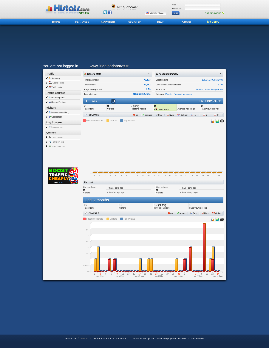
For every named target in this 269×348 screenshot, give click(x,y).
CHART (186, 21)
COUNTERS (108, 21)
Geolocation (56, 117)
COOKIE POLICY (122, 338)
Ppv (159, 115)
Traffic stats (56, 87)
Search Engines (58, 102)
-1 (193, 115)
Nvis (170, 115)
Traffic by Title (57, 142)
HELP (160, 21)
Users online (58, 83)
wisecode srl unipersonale (191, 338)
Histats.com (71, 338)
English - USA (155, 13)
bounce (147, 115)
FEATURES (82, 21)
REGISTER (134, 21)
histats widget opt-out (143, 338)
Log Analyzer (57, 127)
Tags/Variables (58, 146)
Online (182, 115)
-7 (205, 115)
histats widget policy (166, 338)
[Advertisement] (133, 45)
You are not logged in (60, 66)
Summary (55, 78)
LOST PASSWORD (214, 13)
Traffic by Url (57, 137)
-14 (216, 115)
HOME (56, 21)
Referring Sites (58, 97)
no (135, 115)
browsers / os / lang (60, 112)
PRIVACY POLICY (102, 338)
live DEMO (212, 21)
